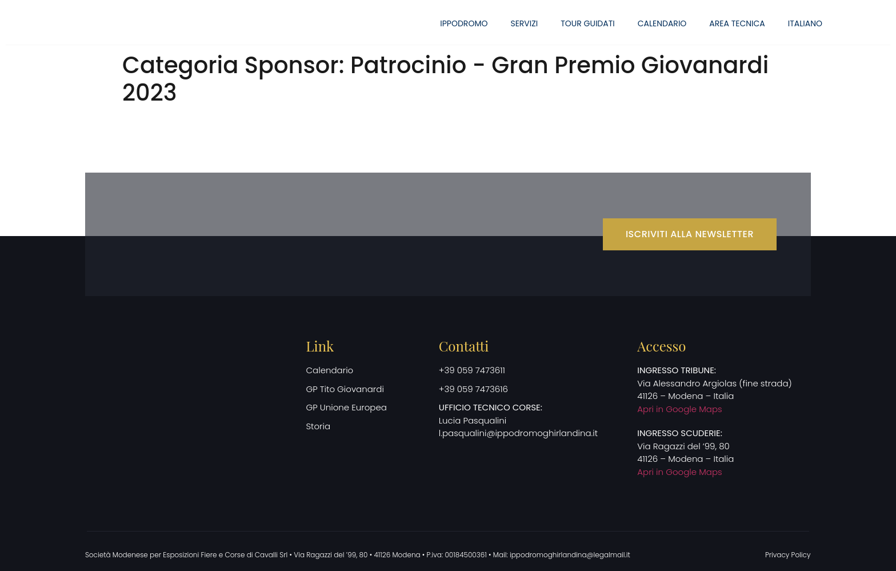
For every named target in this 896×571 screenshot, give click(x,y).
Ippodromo (463, 23)
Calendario (662, 23)
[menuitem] (805, 23)
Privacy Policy (788, 555)
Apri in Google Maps (679, 409)
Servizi (524, 23)
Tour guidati (587, 23)
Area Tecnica (737, 23)
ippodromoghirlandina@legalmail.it (570, 555)
